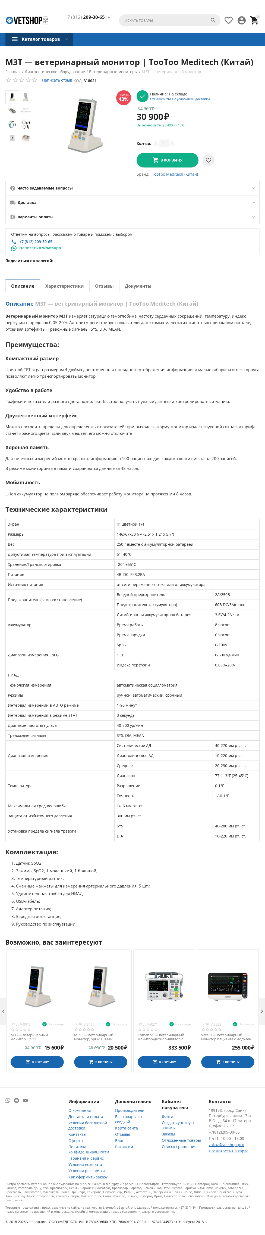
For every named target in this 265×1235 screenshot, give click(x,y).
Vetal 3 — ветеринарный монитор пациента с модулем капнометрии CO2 (226, 1037)
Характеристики (64, 286)
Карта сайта (126, 1128)
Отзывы (104, 286)
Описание (22, 286)
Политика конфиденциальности (88, 1149)
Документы (138, 286)
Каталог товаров (41, 39)
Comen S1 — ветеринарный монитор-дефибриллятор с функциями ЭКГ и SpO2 (161, 1037)
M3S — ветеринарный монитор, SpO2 (29, 1037)
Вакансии (124, 1146)
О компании (79, 1110)
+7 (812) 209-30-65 (35, 241)
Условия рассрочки (86, 1170)
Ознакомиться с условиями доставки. (180, 99)
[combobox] (169, 20)
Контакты (77, 1134)
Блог (119, 1140)
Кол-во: (144, 143)
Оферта (75, 1140)
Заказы (168, 1134)
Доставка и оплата (85, 1116)
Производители (129, 1110)
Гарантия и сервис (86, 1158)
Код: (78, 80)
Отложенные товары (181, 1140)
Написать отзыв (57, 80)
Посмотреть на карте (228, 1150)
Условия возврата (85, 1164)
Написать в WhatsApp (40, 247)
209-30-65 (85, 17)
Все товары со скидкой (128, 1119)
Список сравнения (179, 1146)
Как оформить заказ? (88, 1177)
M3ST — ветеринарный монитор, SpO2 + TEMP (93, 1037)
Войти (167, 1116)
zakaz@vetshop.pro (226, 1144)
